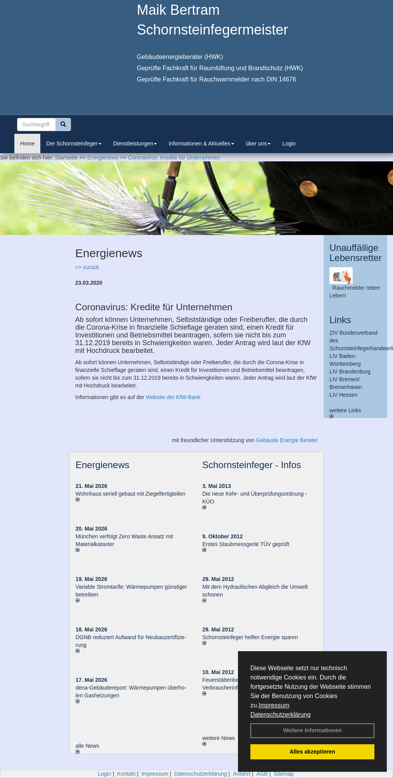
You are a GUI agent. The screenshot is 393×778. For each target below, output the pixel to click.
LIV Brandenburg (350, 371)
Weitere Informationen (312, 730)
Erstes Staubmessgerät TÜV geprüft (246, 544)
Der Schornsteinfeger (73, 143)
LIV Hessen (343, 395)
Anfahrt (241, 774)
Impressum (274, 705)
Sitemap (283, 774)
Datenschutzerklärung (280, 714)
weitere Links (345, 412)
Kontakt (126, 774)
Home (27, 143)
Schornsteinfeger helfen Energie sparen (250, 637)
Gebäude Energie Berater (287, 440)
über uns (258, 143)
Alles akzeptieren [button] (312, 752)
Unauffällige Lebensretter (355, 252)
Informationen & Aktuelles (201, 143)
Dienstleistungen (135, 143)
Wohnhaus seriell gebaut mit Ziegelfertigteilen (130, 494)
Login (288, 143)
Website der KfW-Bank (173, 397)
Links (340, 320)
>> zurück (87, 267)
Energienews (102, 465)
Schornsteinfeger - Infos (251, 465)
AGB (262, 774)
